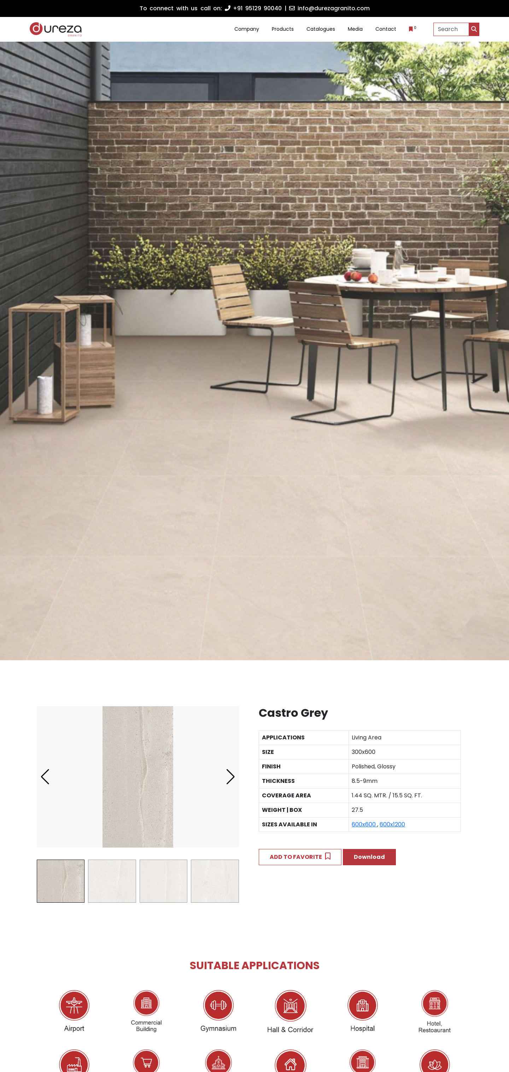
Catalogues (320, 29)
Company (246, 29)
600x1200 (392, 824)
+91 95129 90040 (253, 8)
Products (283, 29)
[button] (230, 777)
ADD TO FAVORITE (300, 857)
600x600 (364, 824)
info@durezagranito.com (329, 8)
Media (355, 29)
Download (369, 857)
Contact (385, 29)
